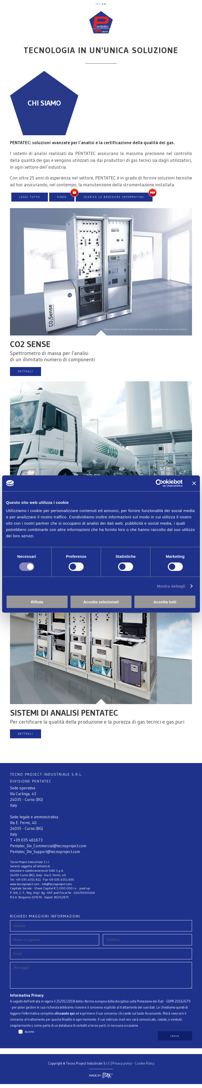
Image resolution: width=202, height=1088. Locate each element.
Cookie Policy (144, 1067)
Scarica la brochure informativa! (114, 197)
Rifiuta (37, 602)
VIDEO (62, 197)
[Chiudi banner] (194, 483)
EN (104, 4)
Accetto (29, 1035)
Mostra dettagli (171, 586)
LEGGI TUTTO (29, 197)
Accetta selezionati (101, 602)
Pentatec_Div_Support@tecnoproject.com (45, 851)
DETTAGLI (25, 371)
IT (97, 4)
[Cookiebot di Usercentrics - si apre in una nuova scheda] (160, 483)
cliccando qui (64, 1017)
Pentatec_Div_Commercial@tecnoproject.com (48, 845)
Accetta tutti (165, 602)
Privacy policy (122, 1067)
